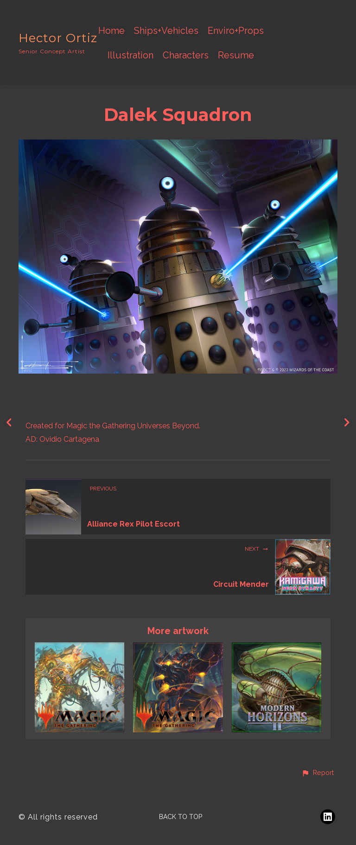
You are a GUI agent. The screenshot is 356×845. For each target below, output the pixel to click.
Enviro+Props (236, 30)
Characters (186, 55)
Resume (236, 55)
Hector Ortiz (58, 38)
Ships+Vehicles (166, 30)
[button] (317, 773)
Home (111, 30)
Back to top (180, 816)
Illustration (130, 55)
